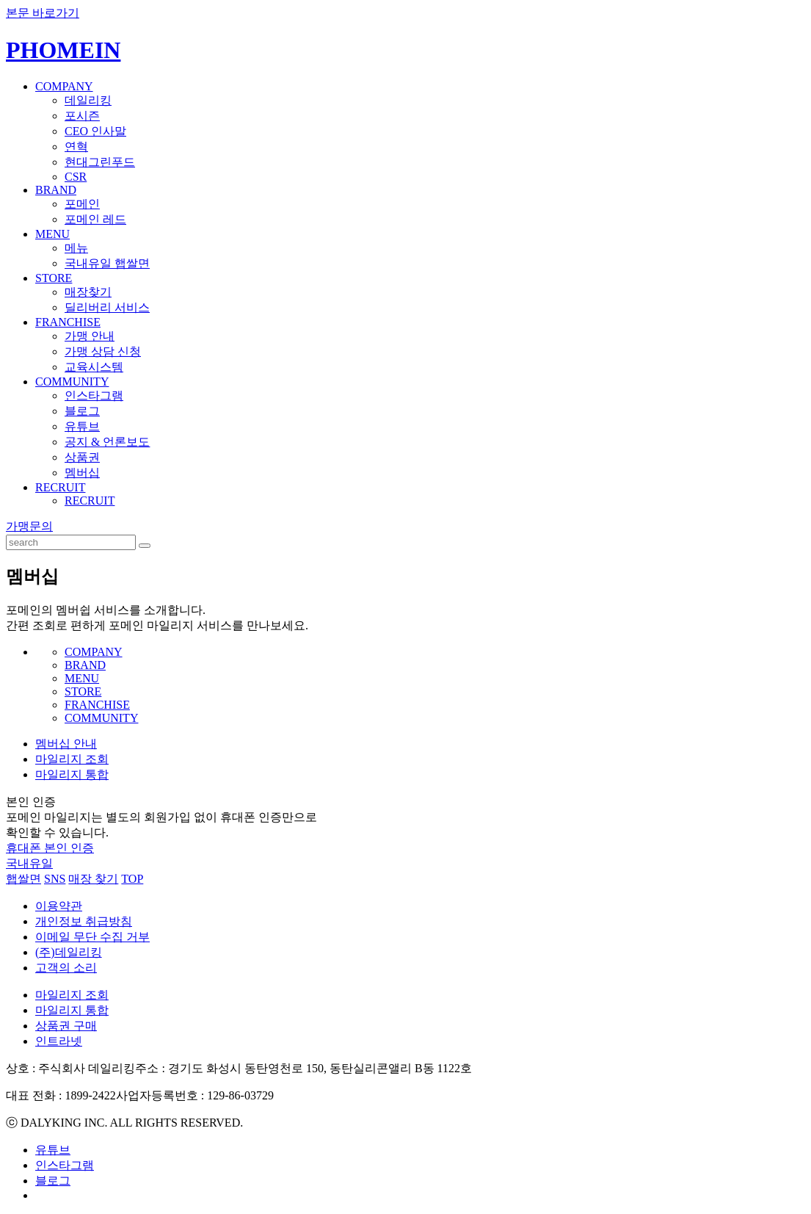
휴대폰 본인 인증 (50, 848)
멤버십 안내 (66, 743)
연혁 (76, 146)
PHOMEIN (63, 50)
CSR (76, 176)
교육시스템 (94, 367)
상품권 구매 (66, 1025)
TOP (132, 878)
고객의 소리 (66, 967)
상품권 (82, 457)
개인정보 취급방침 (83, 921)
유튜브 (82, 426)
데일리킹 (88, 100)
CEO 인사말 (95, 131)
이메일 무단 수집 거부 (92, 937)
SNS (54, 878)
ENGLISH (785, 40)
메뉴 (76, 248)
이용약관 (58, 906)
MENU (52, 234)
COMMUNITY (72, 381)
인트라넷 (58, 1041)
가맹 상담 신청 (103, 351)
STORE (53, 278)
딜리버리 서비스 (107, 307)
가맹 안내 (89, 336)
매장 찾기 (93, 878)
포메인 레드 (95, 219)
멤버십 (82, 472)
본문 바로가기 (42, 13)
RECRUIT (60, 487)
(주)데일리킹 (68, 952)
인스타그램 (94, 395)
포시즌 (82, 115)
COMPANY (64, 86)
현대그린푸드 (100, 162)
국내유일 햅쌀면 (107, 263)
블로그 (82, 411)
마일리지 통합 (72, 774)
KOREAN (739, 40)
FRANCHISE (68, 322)
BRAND (55, 190)
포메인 (82, 204)
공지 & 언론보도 (107, 442)
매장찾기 (88, 292)
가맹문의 (29, 526)
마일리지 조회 (72, 759)
